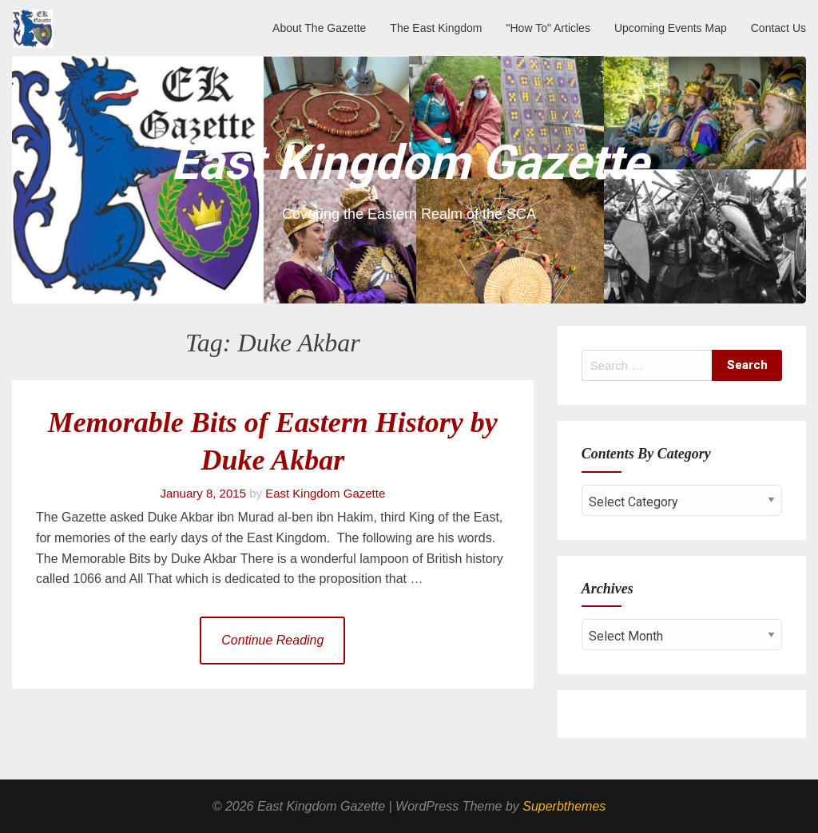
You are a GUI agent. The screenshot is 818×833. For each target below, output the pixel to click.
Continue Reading (272, 640)
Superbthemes (564, 806)
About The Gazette (319, 28)
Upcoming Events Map (670, 28)
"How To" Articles (548, 28)
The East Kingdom (436, 28)
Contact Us (778, 28)
